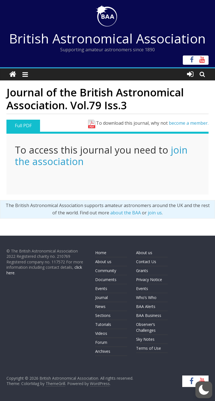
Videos (101, 333)
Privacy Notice (149, 279)
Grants (142, 270)
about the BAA (125, 213)
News (100, 306)
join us (155, 213)
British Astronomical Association (107, 38)
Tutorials (103, 324)
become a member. (189, 123)
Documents (105, 279)
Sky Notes (145, 339)
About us (103, 261)
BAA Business (148, 315)
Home (100, 252)
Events (101, 288)
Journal (101, 297)
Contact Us (146, 261)
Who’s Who (146, 297)
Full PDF (23, 125)
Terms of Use (148, 348)
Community (105, 270)
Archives (102, 351)
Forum (101, 342)
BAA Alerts (145, 306)
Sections (103, 315)
